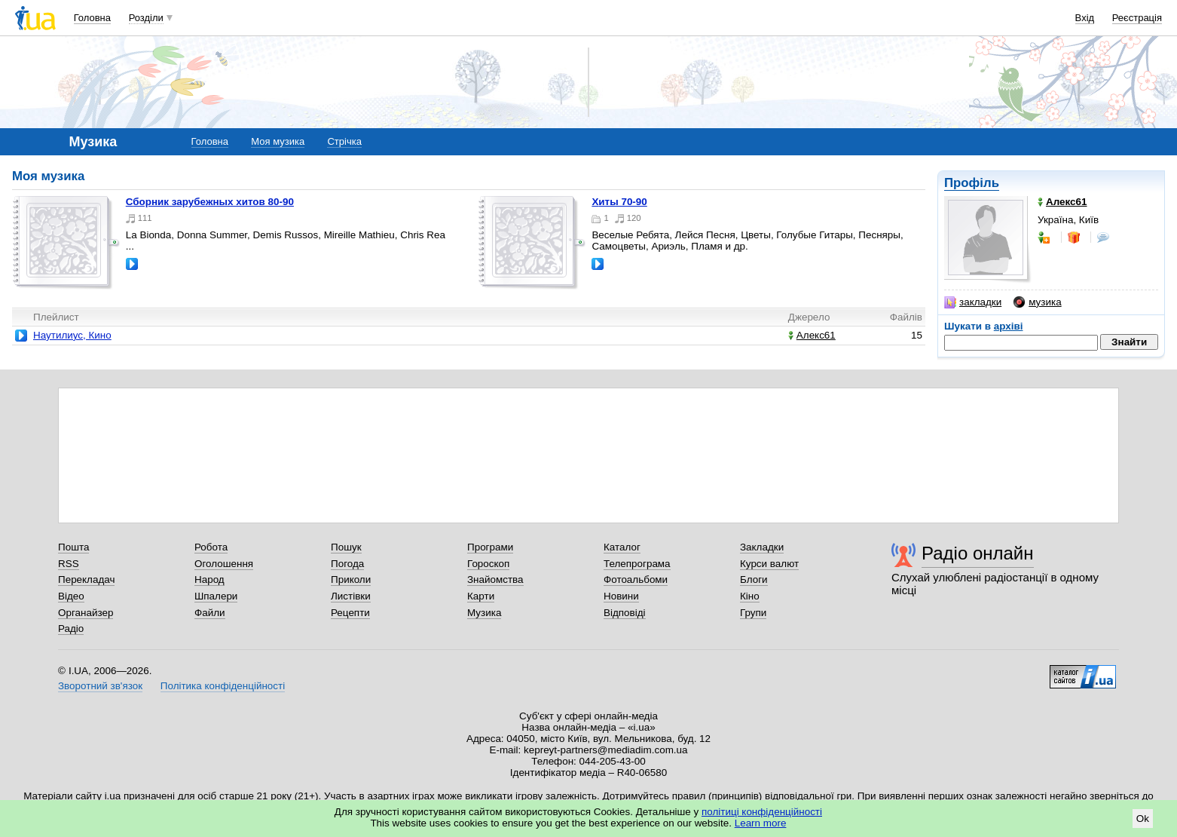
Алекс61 (812, 335)
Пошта (73, 547)
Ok (1142, 818)
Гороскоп (488, 563)
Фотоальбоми (636, 579)
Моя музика (277, 141)
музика (1037, 302)
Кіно (750, 596)
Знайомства (495, 579)
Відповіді (625, 612)
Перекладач (86, 579)
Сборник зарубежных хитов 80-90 (210, 201)
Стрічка (344, 141)
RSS (68, 563)
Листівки (351, 596)
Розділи (146, 17)
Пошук (346, 547)
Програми (490, 547)
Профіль (971, 183)
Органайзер (85, 612)
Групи (753, 612)
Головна (92, 17)
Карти (480, 596)
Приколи (351, 579)
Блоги (754, 579)
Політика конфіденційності (222, 685)
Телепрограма (637, 563)
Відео (71, 596)
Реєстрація (1137, 17)
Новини (621, 596)
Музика (484, 612)
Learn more (761, 823)
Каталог (622, 547)
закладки (972, 302)
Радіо (71, 628)
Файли (209, 612)
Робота (211, 547)
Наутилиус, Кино (72, 335)
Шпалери (215, 596)
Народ (209, 579)
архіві (1008, 326)
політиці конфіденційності (762, 811)
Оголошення (223, 563)
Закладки (762, 547)
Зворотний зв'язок (100, 685)
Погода (347, 563)
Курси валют (769, 563)
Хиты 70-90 (619, 201)
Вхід (1085, 17)
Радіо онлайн (978, 553)
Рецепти (350, 612)
